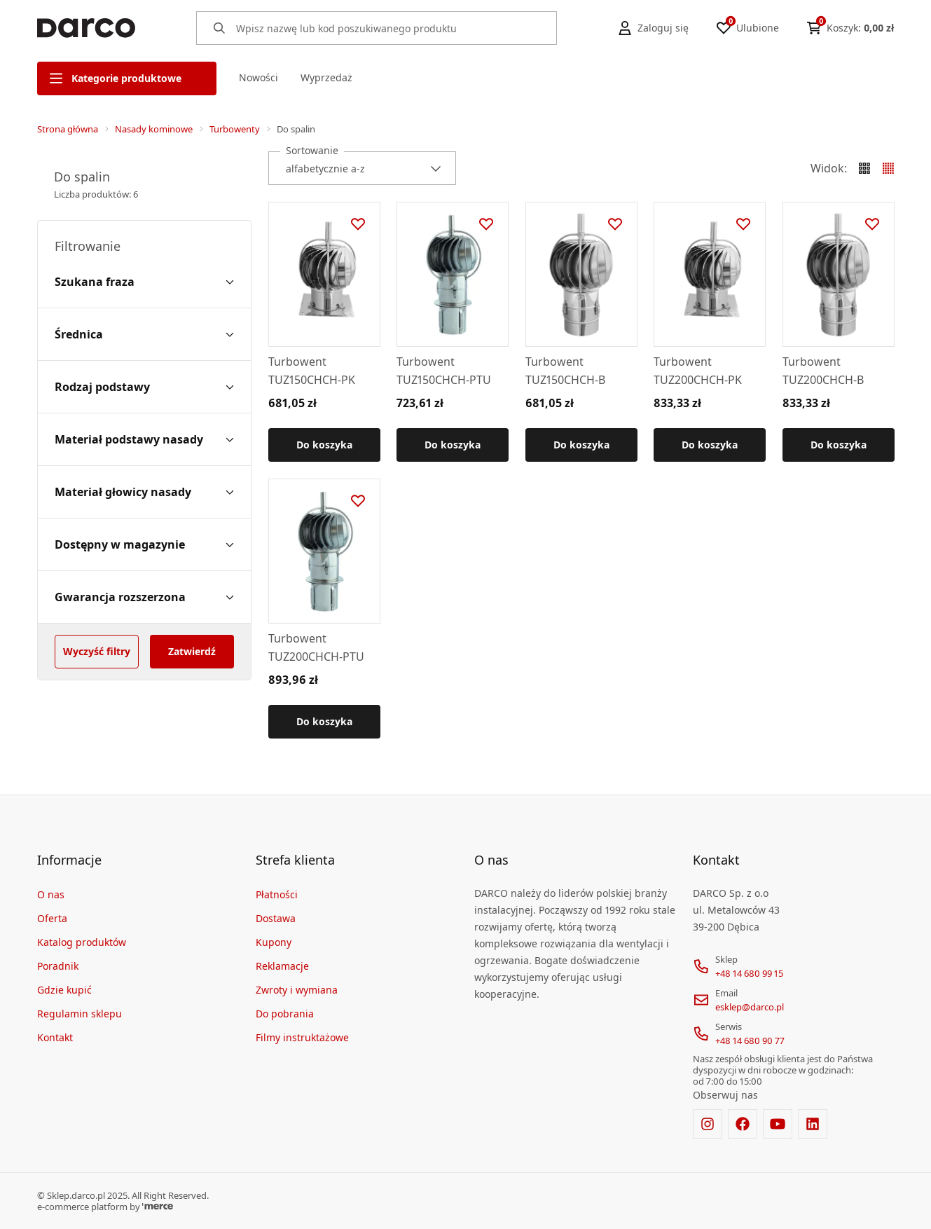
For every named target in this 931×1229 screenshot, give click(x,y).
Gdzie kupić (64, 989)
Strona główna (67, 129)
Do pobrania (285, 1013)
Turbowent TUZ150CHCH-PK (311, 370)
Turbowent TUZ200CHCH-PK (698, 370)
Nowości (258, 77)
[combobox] (362, 168)
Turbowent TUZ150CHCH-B (565, 370)
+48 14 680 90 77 (750, 1040)
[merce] (157, 1206)
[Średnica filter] (144, 334)
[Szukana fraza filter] (144, 282)
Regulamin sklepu (79, 1013)
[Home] (86, 28)
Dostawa (276, 918)
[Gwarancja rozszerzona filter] (144, 597)
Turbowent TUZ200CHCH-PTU (316, 647)
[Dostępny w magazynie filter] (144, 544)
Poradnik (57, 966)
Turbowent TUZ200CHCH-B (823, 370)
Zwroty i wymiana (297, 989)
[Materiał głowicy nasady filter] (144, 492)
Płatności (277, 894)
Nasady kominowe (154, 129)
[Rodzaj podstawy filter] (144, 387)
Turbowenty (234, 129)
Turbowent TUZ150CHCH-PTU (443, 370)
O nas (50, 894)
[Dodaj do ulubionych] (357, 224)
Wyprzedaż (326, 77)
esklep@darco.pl (749, 1007)
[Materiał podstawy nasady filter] (144, 439)
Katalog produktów (81, 942)
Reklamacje (282, 966)
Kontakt (55, 1037)
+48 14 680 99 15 (749, 973)
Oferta (52, 918)
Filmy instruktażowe (302, 1037)
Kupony (273, 942)
